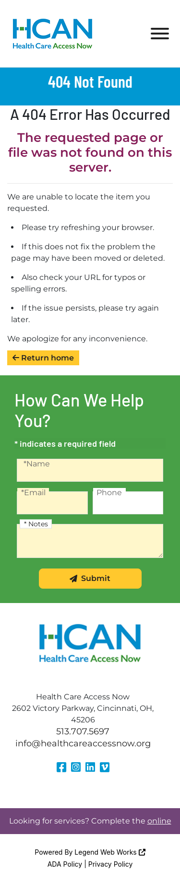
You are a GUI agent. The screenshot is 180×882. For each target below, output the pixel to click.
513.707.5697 (82, 731)
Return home (43, 357)
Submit (90, 578)
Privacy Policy (110, 864)
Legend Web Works (109, 852)
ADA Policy (65, 864)
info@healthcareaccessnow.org (83, 743)
